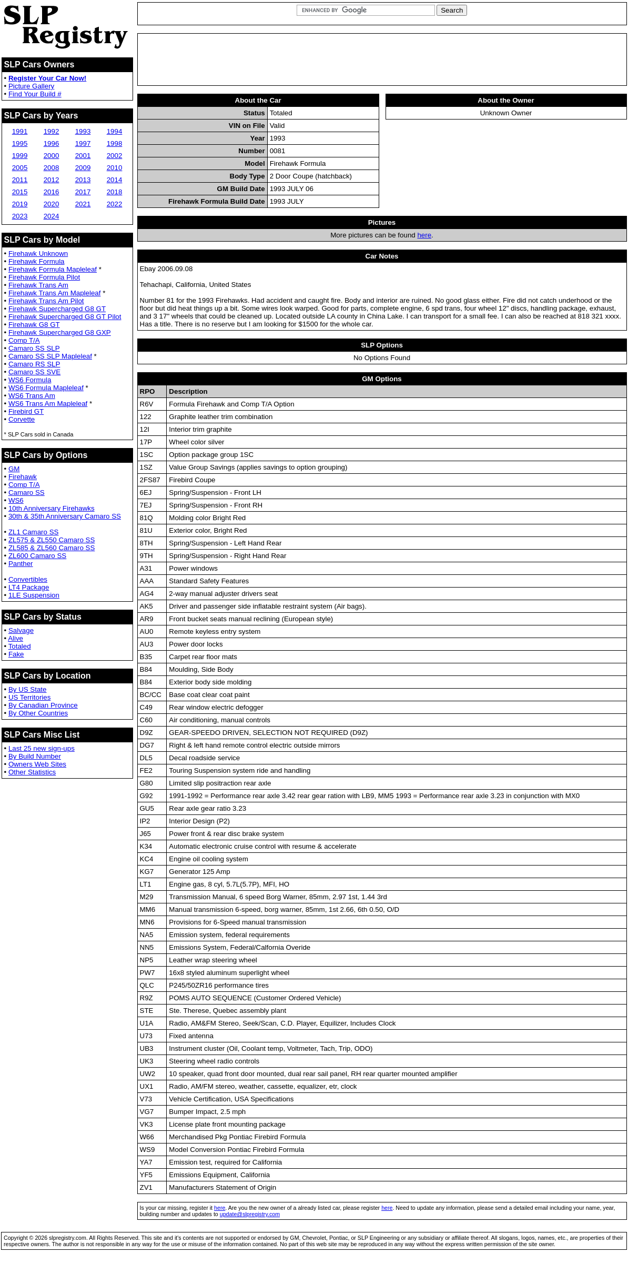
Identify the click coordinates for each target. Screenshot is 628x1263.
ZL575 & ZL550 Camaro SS (51, 540)
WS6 (16, 500)
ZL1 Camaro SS (33, 532)
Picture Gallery (31, 86)
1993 (83, 131)
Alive (15, 638)
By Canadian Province (43, 705)
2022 (115, 204)
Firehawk (22, 477)
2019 (20, 204)
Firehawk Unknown (38, 253)
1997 (83, 143)
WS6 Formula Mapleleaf (46, 388)
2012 (51, 180)
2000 (51, 156)
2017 (83, 192)
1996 (51, 143)
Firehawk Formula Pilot (44, 277)
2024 (51, 216)
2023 (20, 216)
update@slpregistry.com (250, 1214)
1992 (51, 131)
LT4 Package (28, 587)
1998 (115, 143)
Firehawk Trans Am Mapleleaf (54, 293)
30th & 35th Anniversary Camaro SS (64, 516)
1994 (115, 131)
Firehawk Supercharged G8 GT (57, 309)
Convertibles (27, 579)
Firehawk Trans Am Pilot (46, 301)
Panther (20, 564)
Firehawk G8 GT (34, 325)
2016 (51, 192)
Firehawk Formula (36, 261)
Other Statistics (32, 772)
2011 (20, 180)
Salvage (21, 630)
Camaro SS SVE (34, 372)
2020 (51, 204)
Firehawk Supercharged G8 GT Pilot (64, 317)
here (424, 235)
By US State (27, 689)
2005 (20, 168)
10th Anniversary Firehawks (51, 508)
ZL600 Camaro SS (37, 556)
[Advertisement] (381, 59)
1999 (20, 156)
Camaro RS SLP (34, 364)
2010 (115, 168)
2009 (83, 168)
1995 (20, 143)
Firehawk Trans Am (38, 285)
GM (13, 469)
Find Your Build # (35, 94)
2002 (115, 156)
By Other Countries (38, 713)
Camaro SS (26, 492)
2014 (115, 180)
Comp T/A (24, 340)
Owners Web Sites (37, 764)
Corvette (21, 419)
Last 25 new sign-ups (41, 748)
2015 (20, 192)
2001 (83, 156)
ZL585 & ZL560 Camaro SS (51, 548)
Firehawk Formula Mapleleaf (52, 269)
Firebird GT (26, 411)
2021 (83, 204)
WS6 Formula (29, 380)
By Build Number (34, 756)
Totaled (19, 646)
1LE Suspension (33, 595)
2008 (51, 168)
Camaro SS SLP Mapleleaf (50, 356)
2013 (83, 180)
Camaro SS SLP (34, 348)
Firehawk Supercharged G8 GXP (59, 332)
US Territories (29, 697)
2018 (115, 192)
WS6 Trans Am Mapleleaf (47, 403)
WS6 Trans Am (31, 396)
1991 (20, 131)
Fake (16, 654)
